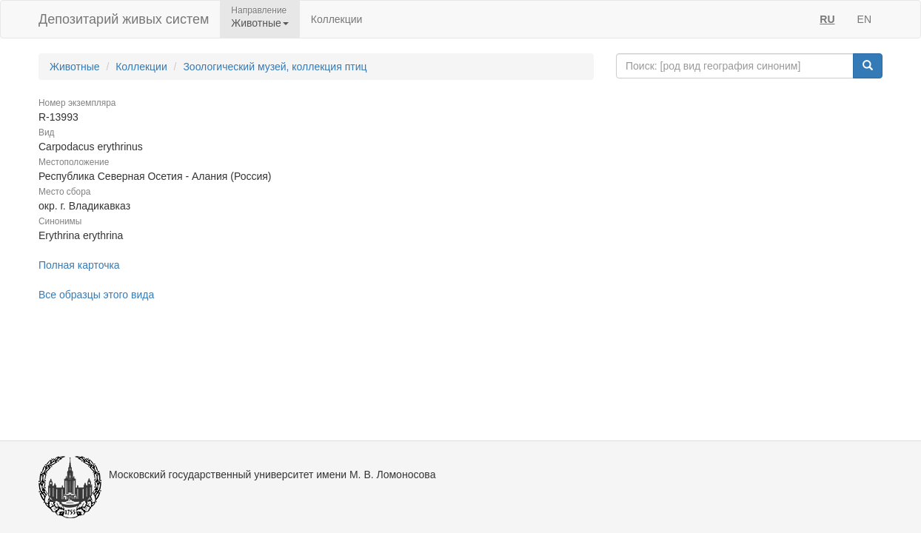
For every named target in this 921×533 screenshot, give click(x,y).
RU (827, 19)
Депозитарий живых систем (123, 19)
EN (864, 19)
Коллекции (337, 19)
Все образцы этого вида (96, 295)
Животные (75, 67)
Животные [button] (260, 23)
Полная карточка (79, 265)
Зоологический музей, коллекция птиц (274, 67)
